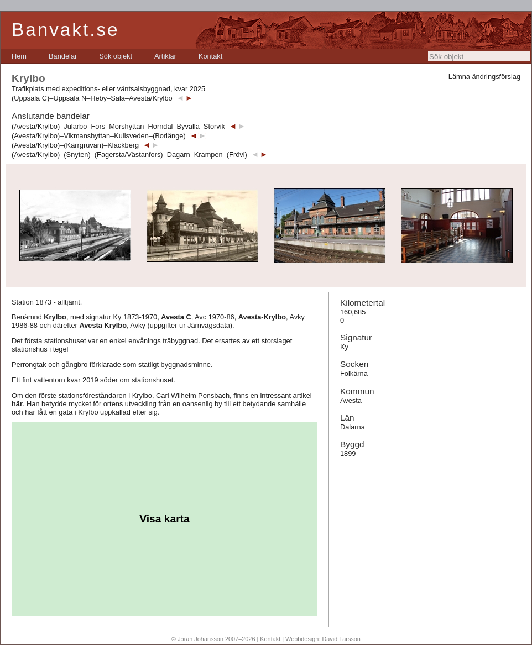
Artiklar (165, 56)
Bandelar (63, 56)
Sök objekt (115, 56)
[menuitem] (19, 56)
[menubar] (117, 56)
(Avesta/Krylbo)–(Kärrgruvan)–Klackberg (75, 145)
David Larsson (341, 639)
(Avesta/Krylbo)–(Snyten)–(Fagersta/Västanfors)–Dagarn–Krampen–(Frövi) (129, 154)
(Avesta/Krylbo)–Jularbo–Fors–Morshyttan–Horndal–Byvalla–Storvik (118, 126)
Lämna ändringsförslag (484, 76)
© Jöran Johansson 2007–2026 (213, 639)
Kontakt (210, 56)
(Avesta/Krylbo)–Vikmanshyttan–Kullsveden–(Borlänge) (99, 136)
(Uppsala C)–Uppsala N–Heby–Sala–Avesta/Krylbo (92, 98)
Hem (19, 56)
